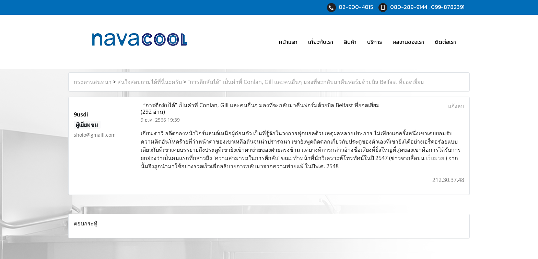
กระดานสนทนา (93, 82)
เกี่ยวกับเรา (320, 42)
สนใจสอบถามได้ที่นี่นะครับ (149, 82)
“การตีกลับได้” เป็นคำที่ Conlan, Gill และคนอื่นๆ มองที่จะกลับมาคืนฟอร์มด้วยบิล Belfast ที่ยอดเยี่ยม (306, 82)
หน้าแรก (288, 42)
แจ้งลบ (456, 106)
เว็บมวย (435, 158)
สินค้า (350, 42)
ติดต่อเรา (445, 42)
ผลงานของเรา (408, 42)
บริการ (374, 42)
